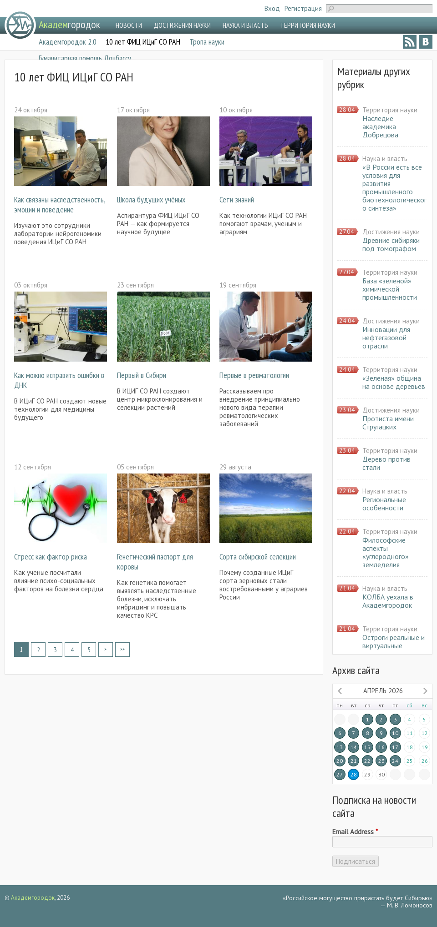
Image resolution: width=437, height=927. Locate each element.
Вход (272, 8)
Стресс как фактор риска (50, 556)
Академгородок (33, 898)
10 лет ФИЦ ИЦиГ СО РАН (143, 41)
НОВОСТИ (129, 25)
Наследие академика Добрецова (380, 126)
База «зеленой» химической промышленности (389, 289)
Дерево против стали (386, 463)
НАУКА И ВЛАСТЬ (245, 25)
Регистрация (303, 8)
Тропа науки (206, 41)
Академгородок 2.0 (68, 41)
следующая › (105, 649)
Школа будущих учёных (151, 199)
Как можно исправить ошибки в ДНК (59, 380)
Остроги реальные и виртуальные (393, 641)
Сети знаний (236, 199)
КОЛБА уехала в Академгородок (387, 601)
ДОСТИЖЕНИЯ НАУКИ (182, 25)
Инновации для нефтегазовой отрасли (386, 337)
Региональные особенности (384, 503)
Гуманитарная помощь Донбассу (85, 58)
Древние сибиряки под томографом (391, 244)
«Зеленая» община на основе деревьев (393, 382)
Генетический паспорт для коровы (155, 561)
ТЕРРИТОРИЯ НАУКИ (307, 25)
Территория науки (389, 110)
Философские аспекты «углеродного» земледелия (385, 552)
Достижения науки (391, 231)
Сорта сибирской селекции (257, 556)
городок (69, 24)
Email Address (355, 832)
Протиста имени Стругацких (388, 422)
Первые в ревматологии (254, 375)
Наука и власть (384, 158)
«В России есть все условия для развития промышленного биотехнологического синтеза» (394, 187)
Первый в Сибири (141, 375)
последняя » (122, 649)
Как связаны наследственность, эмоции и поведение (59, 204)
